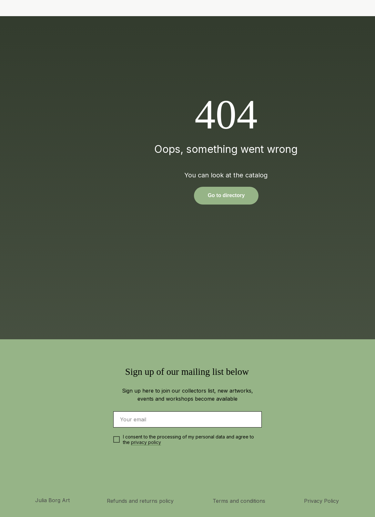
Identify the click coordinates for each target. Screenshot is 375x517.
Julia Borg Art (52, 500)
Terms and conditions (239, 501)
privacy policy (146, 442)
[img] (335, 8)
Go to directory (226, 195)
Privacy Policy (321, 501)
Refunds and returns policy (140, 501)
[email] (187, 419)
